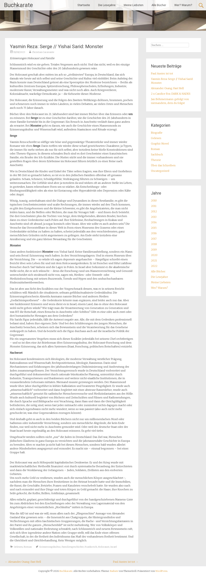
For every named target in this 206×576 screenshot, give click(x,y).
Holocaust (103, 546)
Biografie (156, 132)
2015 (154, 227)
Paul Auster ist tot (125, 561)
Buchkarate (18, 5)
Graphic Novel (160, 143)
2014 (154, 222)
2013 (153, 216)
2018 (154, 244)
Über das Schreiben (163, 165)
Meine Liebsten (133, 5)
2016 (154, 233)
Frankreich (91, 546)
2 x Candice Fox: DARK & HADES (170, 93)
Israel (113, 546)
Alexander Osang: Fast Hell (23, 561)
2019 (154, 249)
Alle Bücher (159, 5)
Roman (28, 546)
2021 (154, 260)
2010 (154, 200)
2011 (153, 206)
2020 (154, 255)
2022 (154, 266)
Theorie (156, 160)
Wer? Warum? (183, 5)
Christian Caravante (43, 52)
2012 (154, 211)
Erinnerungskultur (50, 546)
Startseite (83, 5)
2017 (154, 238)
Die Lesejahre (107, 5)
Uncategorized (160, 170)
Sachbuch (157, 154)
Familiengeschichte (73, 546)
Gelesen (18, 546)
